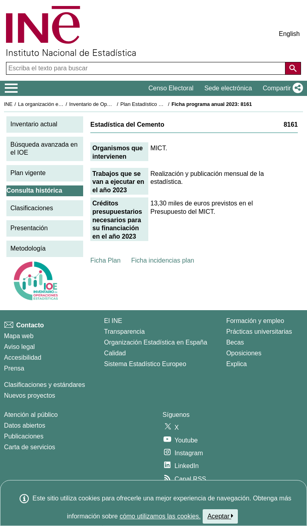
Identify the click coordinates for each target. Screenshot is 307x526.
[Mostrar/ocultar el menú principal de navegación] (11, 88)
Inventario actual (33, 124)
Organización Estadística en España (155, 342)
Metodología (28, 248)
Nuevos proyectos (29, 395)
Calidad (115, 353)
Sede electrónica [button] (228, 88)
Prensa (14, 368)
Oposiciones (243, 353)
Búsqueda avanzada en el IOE (44, 148)
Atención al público (31, 414)
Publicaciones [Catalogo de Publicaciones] (24, 436)
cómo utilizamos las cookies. (160, 516)
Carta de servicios (29, 447)
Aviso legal (19, 346)
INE (8, 104)
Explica (236, 364)
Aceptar (220, 516)
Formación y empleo (255, 320)
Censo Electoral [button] (170, 88)
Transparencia (124, 331)
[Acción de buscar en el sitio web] (293, 68)
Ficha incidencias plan (162, 260)
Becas (235, 342)
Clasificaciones (31, 208)
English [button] (289, 33)
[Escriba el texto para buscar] (146, 68)
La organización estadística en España (62, 104)
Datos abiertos (24, 425)
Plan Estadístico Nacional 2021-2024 (162, 104)
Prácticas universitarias (259, 331)
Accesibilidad (22, 357)
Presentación (29, 228)
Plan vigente (28, 172)
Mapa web (19, 336)
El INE (113, 320)
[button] (281, 88)
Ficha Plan (105, 260)
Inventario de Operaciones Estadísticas (113, 104)
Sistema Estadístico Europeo (145, 364)
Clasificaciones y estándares (44, 384)
